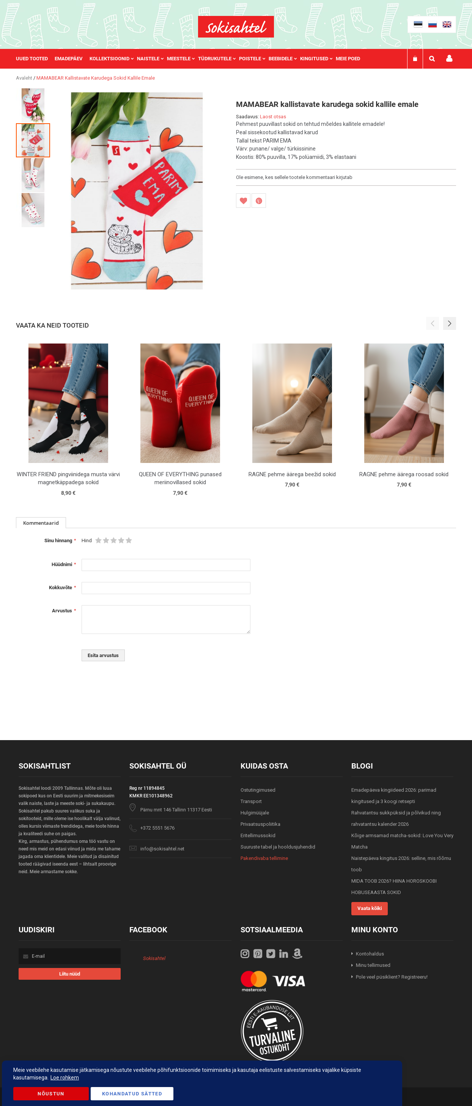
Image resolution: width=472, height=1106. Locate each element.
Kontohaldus (370, 954)
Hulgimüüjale (255, 813)
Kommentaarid (41, 522)
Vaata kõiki (369, 908)
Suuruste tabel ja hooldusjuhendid (278, 847)
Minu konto (449, 59)
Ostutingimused (258, 790)
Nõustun (51, 1094)
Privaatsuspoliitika (260, 824)
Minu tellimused (373, 965)
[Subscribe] (70, 974)
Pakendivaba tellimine (264, 858)
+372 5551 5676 (157, 828)
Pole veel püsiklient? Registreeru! (392, 977)
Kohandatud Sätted (132, 1094)
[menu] (192, 59)
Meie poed (348, 58)
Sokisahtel (154, 958)
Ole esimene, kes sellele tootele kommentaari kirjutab (294, 177)
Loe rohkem (64, 1078)
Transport (251, 801)
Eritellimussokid (258, 835)
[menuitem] (35, 59)
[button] (33, 105)
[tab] (41, 522)
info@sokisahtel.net (162, 849)
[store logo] (236, 27)
